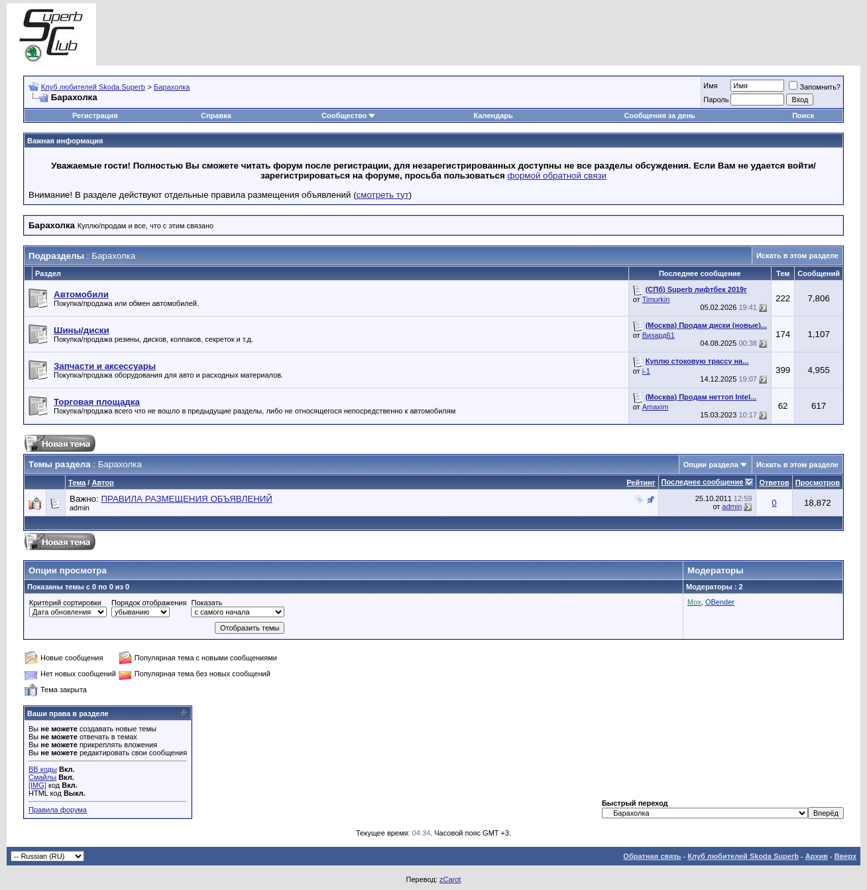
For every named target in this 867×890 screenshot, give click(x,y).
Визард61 (658, 335)
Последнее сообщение (703, 482)
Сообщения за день (659, 115)
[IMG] (37, 785)
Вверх (845, 856)
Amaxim (655, 407)
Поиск (803, 115)
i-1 (646, 371)
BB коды (43, 769)
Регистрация (95, 115)
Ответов (774, 482)
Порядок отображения (148, 603)
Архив (816, 856)
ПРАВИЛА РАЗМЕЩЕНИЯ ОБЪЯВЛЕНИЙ (186, 499)
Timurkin (656, 299)
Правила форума (58, 810)
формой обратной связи (557, 176)
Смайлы (42, 777)
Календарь (493, 115)
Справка (216, 115)
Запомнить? (814, 87)
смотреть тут (383, 195)
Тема (77, 482)
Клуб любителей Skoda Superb (93, 87)
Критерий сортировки (65, 603)
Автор (102, 482)
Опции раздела (710, 465)
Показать (206, 603)
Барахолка (172, 87)
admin (79, 508)
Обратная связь (652, 856)
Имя (710, 86)
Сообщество (348, 115)
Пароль (715, 100)
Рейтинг (640, 482)
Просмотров (817, 482)
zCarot (450, 879)
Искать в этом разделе (797, 256)
